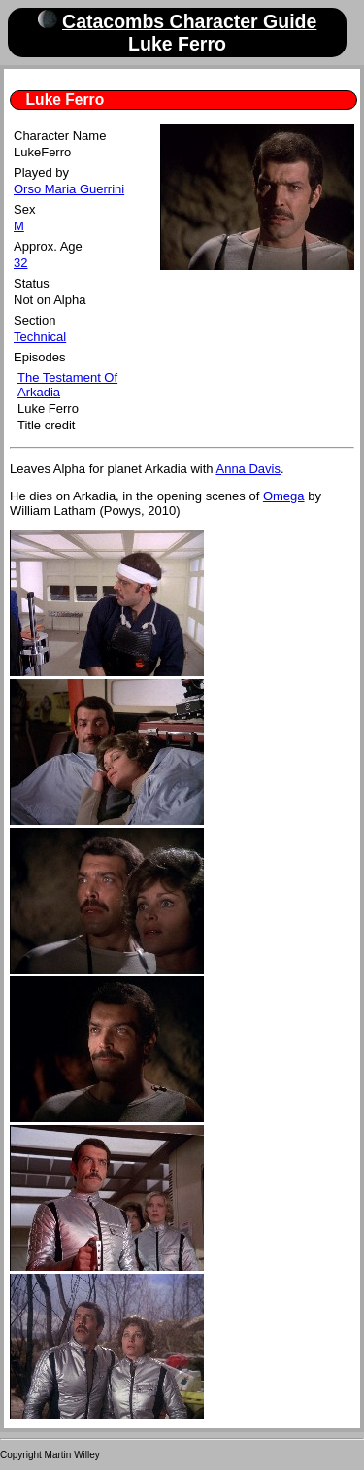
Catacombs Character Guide (189, 21)
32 (20, 263)
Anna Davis (247, 469)
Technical (40, 336)
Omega (284, 496)
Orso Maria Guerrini (69, 189)
